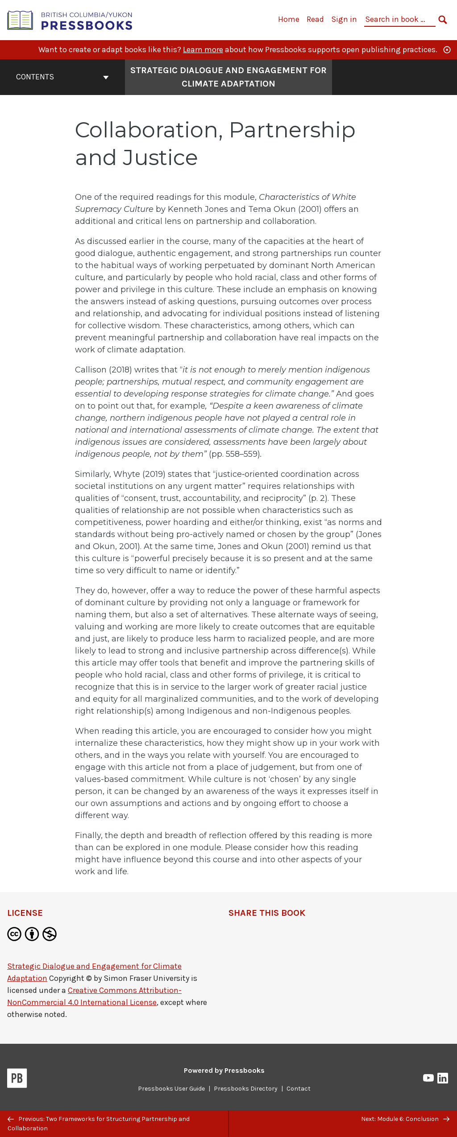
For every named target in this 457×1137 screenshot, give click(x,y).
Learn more (203, 49)
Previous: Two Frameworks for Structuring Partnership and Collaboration (99, 1123)
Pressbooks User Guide (171, 1088)
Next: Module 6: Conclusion (405, 1119)
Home (288, 19)
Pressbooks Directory (246, 1088)
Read (315, 19)
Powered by (224, 1070)
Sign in (344, 19)
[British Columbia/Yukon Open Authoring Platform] (70, 19)
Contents (62, 77)
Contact (299, 1088)
